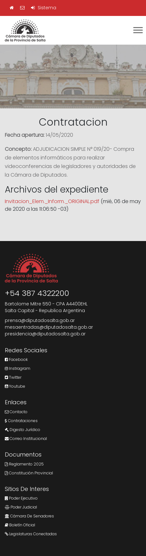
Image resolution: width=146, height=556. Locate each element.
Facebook (16, 359)
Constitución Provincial (29, 473)
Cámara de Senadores (29, 516)
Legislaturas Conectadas (31, 534)
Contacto (16, 411)
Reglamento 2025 (24, 464)
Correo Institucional (26, 438)
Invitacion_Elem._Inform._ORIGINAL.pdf (52, 201)
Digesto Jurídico (22, 429)
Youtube (15, 386)
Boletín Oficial (20, 525)
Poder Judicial (21, 507)
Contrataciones (21, 420)
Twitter (13, 377)
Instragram (17, 368)
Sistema (43, 7)
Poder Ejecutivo (21, 498)
